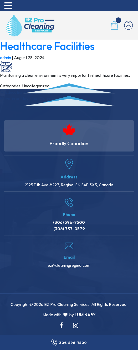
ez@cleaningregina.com (69, 265)
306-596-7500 (69, 342)
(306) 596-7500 (69, 222)
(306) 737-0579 (69, 228)
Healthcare (47, 46)
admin (5, 57)
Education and (27, 92)
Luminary (85, 314)
